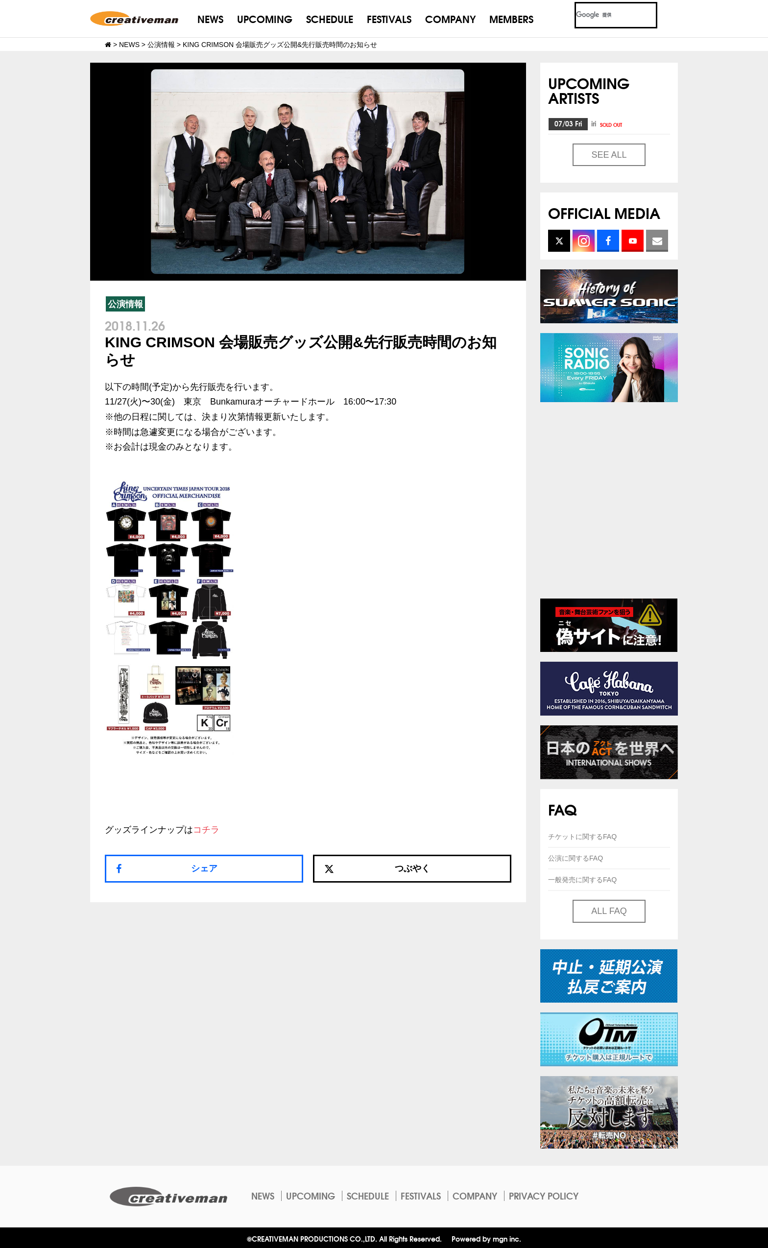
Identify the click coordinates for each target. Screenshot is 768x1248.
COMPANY (450, 18)
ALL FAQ (608, 911)
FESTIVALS (389, 18)
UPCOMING (264, 18)
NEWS (210, 18)
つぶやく (377, 868)
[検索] (604, 15)
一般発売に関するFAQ (582, 880)
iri (607, 123)
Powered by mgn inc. (486, 1238)
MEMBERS (511, 18)
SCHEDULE (329, 18)
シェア (204, 868)
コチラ (206, 830)
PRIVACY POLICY (543, 1195)
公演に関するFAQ (575, 858)
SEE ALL (608, 155)
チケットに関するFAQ (582, 836)
